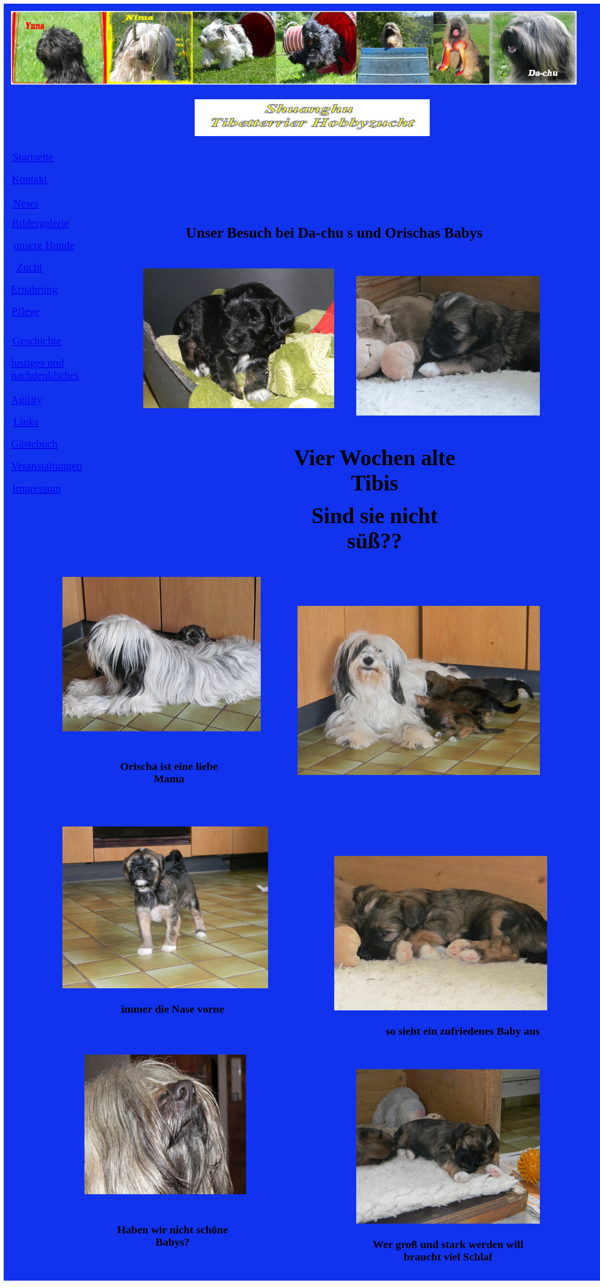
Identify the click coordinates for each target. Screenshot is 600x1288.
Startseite (32, 157)
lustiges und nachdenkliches (45, 369)
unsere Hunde (44, 245)
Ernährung (34, 289)
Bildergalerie (40, 223)
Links (26, 421)
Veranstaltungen (46, 466)
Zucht (29, 267)
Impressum (37, 488)
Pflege (25, 311)
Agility (26, 399)
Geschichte (37, 341)
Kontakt (29, 179)
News (26, 203)
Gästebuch (34, 444)
